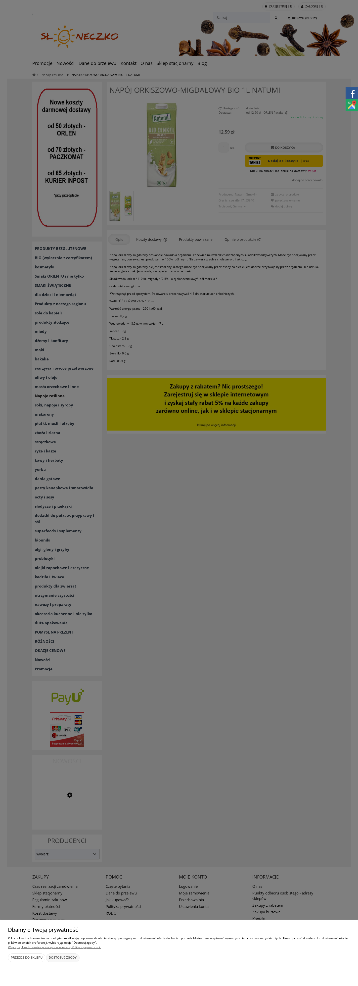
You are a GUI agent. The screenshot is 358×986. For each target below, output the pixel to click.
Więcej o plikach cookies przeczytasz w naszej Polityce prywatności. (54, 947)
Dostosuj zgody (63, 957)
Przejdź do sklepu (27, 957)
